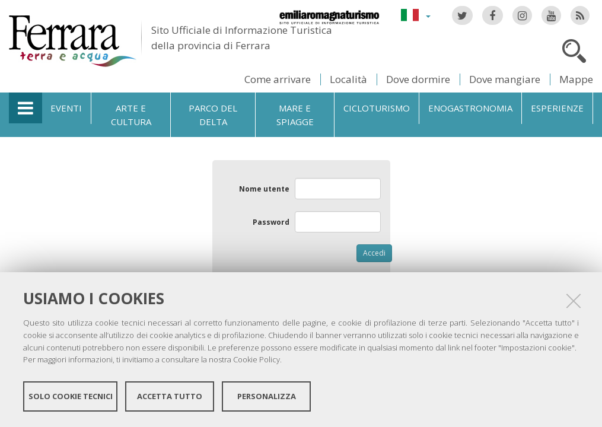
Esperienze (557, 108)
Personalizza (266, 396)
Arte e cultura (131, 115)
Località (348, 79)
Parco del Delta (213, 115)
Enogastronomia (470, 108)
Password (271, 222)
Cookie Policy (256, 359)
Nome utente (264, 189)
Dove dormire (418, 79)
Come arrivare (277, 79)
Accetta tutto (169, 396)
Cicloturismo (376, 108)
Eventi (66, 108)
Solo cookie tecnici (70, 396)
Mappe (576, 79)
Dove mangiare (504, 79)
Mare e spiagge (295, 115)
